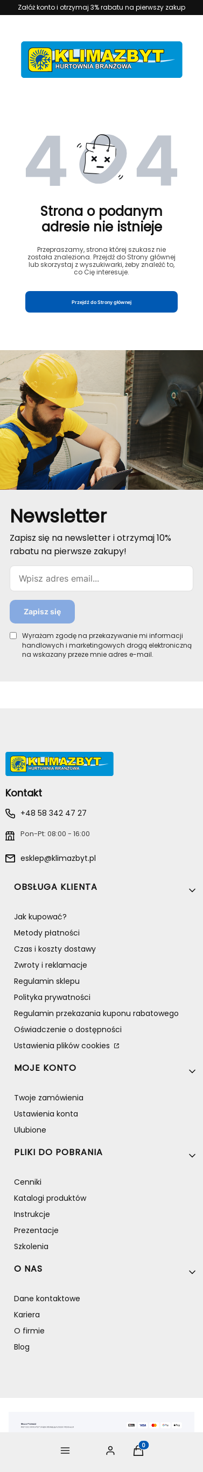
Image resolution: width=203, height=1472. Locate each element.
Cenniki (27, 1182)
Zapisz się (42, 611)
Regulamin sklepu (47, 981)
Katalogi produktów (50, 1198)
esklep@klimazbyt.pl (58, 858)
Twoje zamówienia (48, 1097)
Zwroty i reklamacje (50, 965)
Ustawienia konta (46, 1113)
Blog (22, 1347)
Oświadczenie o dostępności (68, 1029)
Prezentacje (36, 1230)
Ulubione (30, 1130)
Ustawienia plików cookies (63, 1045)
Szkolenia (31, 1246)
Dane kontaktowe (47, 1298)
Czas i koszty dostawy (55, 949)
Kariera (27, 1314)
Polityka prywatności (52, 997)
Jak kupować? (40, 916)
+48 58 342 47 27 (53, 813)
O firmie (29, 1330)
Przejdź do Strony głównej (101, 302)
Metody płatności (47, 932)
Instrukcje (32, 1214)
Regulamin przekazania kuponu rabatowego (96, 1013)
